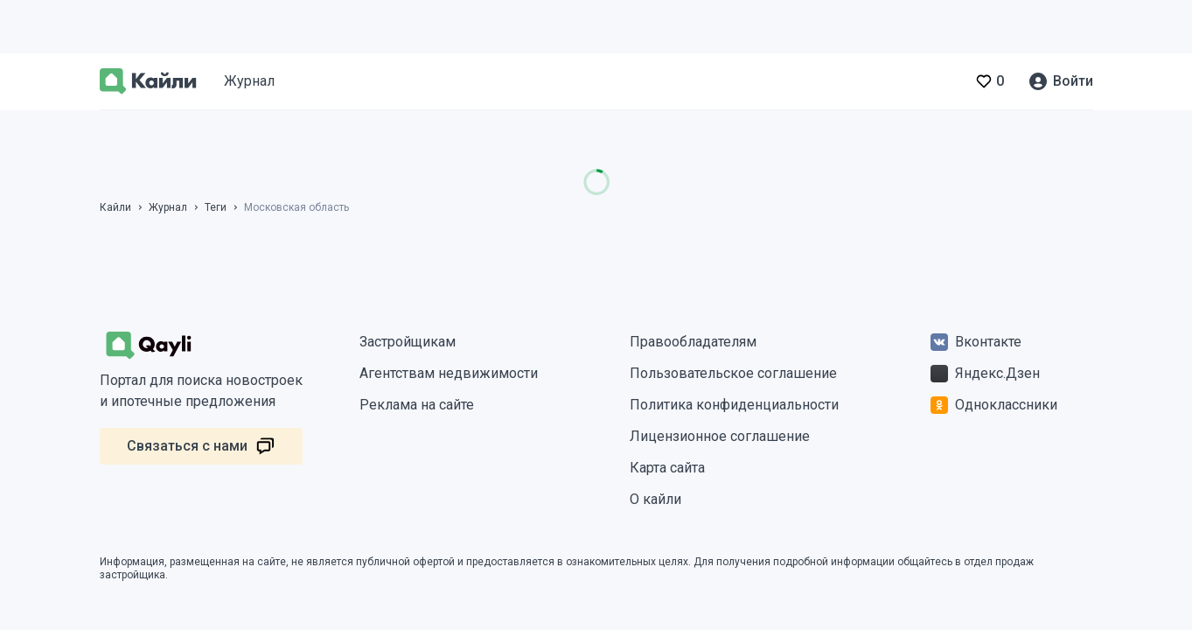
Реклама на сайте (416, 404)
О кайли (655, 499)
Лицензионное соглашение (720, 436)
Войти (1073, 81)
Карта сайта (667, 467)
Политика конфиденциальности (734, 404)
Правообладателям (693, 341)
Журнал (249, 81)
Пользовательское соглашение (733, 373)
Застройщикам (407, 341)
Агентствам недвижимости (448, 373)
